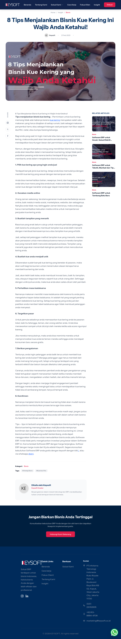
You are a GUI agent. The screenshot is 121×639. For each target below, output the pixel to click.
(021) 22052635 (91, 605)
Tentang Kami (41, 5)
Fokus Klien (85, 5)
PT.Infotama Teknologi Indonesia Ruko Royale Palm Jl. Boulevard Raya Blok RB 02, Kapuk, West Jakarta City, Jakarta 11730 (92, 582)
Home (53, 12)
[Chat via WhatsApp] (114, 632)
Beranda (27, 5)
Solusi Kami (57, 5)
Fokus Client (48, 575)
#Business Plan (41, 471)
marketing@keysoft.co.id (98, 620)
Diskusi (109, 5)
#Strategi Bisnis (27, 471)
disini (31, 454)
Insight (97, 5)
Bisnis (68, 12)
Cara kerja (46, 571)
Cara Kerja (71, 5)
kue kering (55, 120)
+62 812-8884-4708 (91, 614)
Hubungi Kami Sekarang (60, 534)
